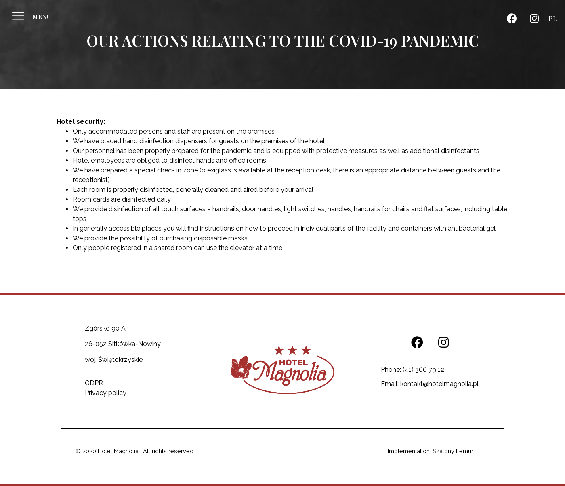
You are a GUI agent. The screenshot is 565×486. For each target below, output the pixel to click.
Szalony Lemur (453, 451)
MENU (41, 17)
